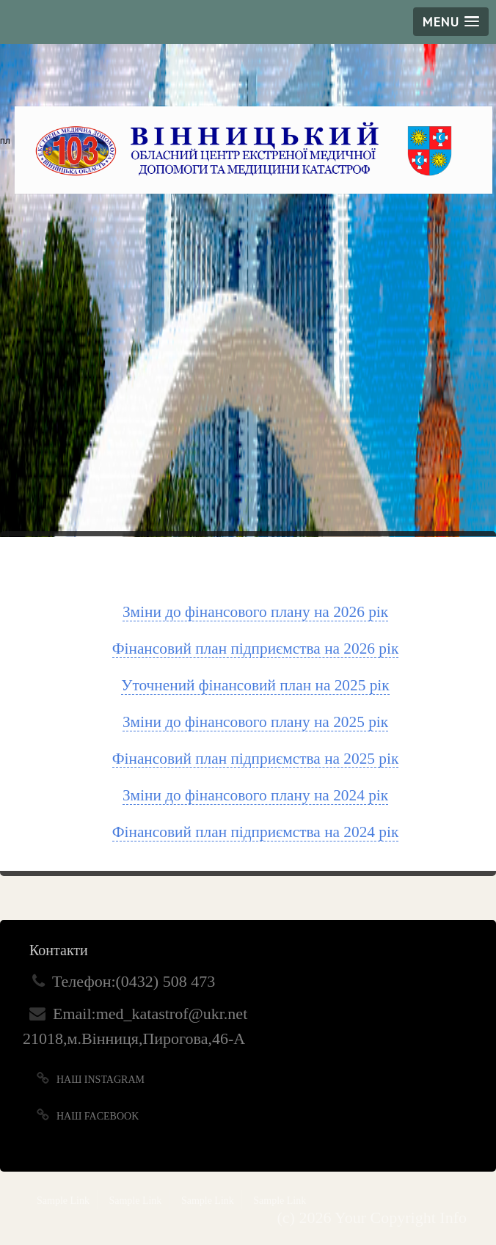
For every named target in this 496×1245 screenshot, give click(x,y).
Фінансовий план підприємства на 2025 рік (255, 758)
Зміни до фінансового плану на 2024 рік (255, 795)
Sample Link (63, 1200)
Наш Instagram (100, 1079)
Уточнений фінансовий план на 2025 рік (255, 685)
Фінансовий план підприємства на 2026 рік (255, 648)
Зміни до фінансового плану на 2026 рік (255, 612)
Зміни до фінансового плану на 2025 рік (255, 722)
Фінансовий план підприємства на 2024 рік (255, 832)
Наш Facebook (97, 1116)
